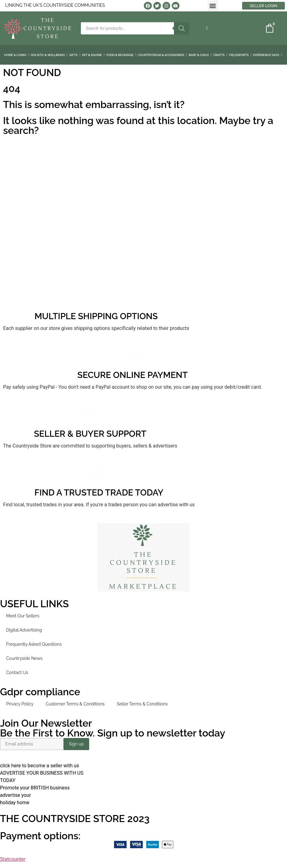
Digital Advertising (24, 630)
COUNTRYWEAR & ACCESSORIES (162, 55)
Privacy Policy (19, 703)
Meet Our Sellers (22, 615)
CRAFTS (220, 55)
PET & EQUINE (93, 55)
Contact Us (17, 672)
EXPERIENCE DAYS (267, 55)
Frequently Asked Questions (34, 644)
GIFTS (75, 55)
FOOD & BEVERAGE (121, 55)
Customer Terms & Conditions (75, 703)
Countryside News (24, 658)
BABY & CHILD (200, 55)
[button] (213, 6)
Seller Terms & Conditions (142, 703)
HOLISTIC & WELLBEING (49, 55)
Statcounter (13, 859)
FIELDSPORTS (240, 55)
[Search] (181, 28)
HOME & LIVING (16, 55)
